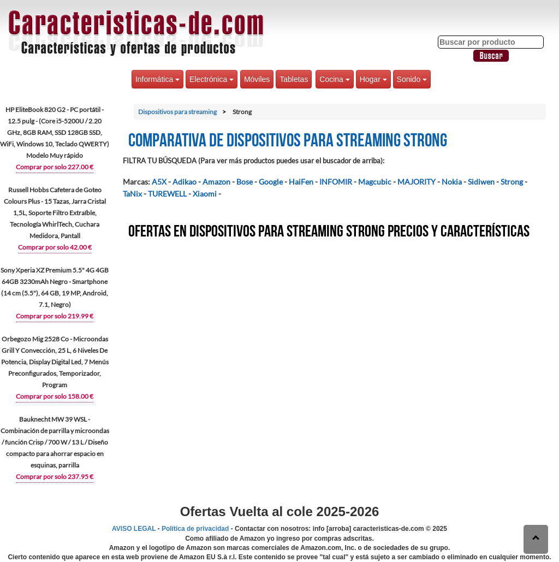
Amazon (216, 181)
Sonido (412, 79)
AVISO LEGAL (134, 529)
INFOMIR (335, 181)
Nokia (452, 181)
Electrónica (211, 79)
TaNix (132, 193)
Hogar (373, 79)
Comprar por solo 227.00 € (54, 167)
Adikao (185, 181)
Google (271, 181)
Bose (244, 181)
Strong (512, 181)
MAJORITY (416, 181)
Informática (157, 79)
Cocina (334, 79)
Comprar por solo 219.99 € (54, 316)
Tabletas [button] (294, 79)
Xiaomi (205, 193)
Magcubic (374, 181)
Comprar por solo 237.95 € (54, 476)
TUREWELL (167, 193)
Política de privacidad (195, 529)
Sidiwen (481, 181)
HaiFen (301, 181)
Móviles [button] (257, 79)
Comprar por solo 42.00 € (55, 247)
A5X (159, 181)
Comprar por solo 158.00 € (54, 396)
